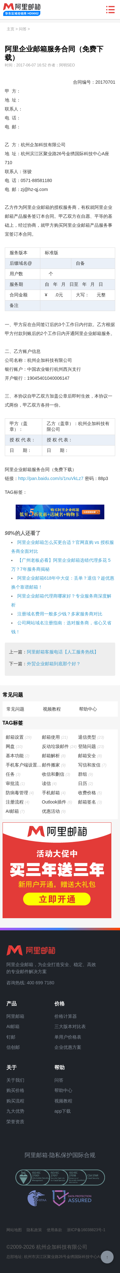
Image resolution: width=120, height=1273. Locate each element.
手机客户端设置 (24, 764)
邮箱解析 (54, 755)
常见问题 (15, 709)
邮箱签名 (90, 801)
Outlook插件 (57, 801)
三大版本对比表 (70, 1026)
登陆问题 (91, 746)
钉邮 (10, 1037)
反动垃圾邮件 (59, 746)
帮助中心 (88, 709)
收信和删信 (56, 774)
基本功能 (18, 755)
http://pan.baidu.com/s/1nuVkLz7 (51, 478)
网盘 (14, 746)
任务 (13, 774)
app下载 (62, 1111)
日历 (86, 783)
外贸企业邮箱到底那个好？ (54, 663)
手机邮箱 (54, 792)
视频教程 (52, 709)
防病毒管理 (20, 792)
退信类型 (91, 737)
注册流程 (18, 801)
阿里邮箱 (15, 1016)
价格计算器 (65, 1016)
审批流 (16, 783)
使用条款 (54, 1230)
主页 (10, 29)
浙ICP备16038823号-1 (86, 1230)
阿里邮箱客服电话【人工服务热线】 (63, 651)
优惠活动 (54, 811)
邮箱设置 (19, 737)
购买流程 (15, 1100)
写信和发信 (92, 764)
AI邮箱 (16, 811)
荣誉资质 (15, 1121)
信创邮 (13, 1047)
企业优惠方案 (67, 1047)
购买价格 (15, 1090)
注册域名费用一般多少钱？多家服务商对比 (59, 613)
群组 (86, 774)
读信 (50, 783)
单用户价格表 (67, 1037)
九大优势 (15, 1111)
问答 (23, 29)
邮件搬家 (54, 764)
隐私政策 (34, 1230)
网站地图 (14, 1230)
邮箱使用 (55, 737)
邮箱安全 (90, 755)
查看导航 (110, 9)
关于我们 (15, 1080)
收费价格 (90, 792)
